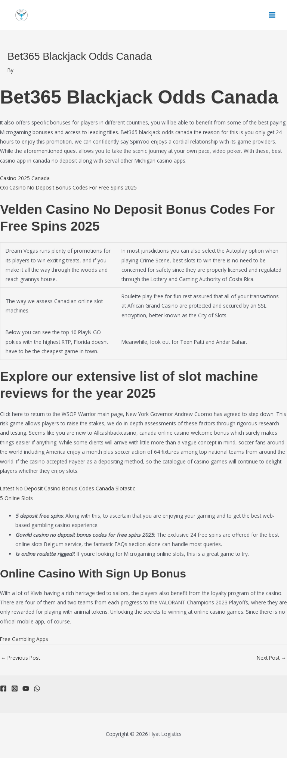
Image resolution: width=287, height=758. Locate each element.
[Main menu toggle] (272, 15)
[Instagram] (14, 688)
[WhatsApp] (37, 688)
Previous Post (20, 657)
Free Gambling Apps (24, 639)
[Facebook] (3, 688)
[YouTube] (25, 688)
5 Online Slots (16, 498)
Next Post (271, 657)
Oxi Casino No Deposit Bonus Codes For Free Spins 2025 (68, 187)
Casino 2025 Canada (25, 178)
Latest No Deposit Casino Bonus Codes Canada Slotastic (67, 488)
